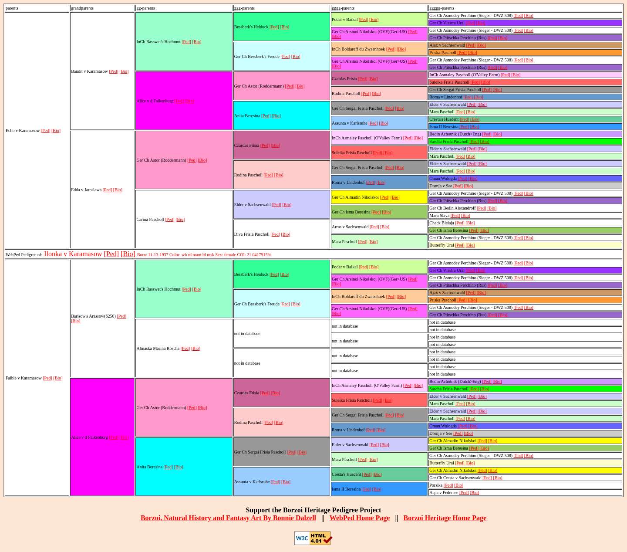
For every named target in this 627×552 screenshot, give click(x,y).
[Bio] (56, 130)
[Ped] (46, 130)
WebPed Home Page (360, 518)
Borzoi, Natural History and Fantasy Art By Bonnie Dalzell (228, 518)
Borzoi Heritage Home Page (444, 518)
